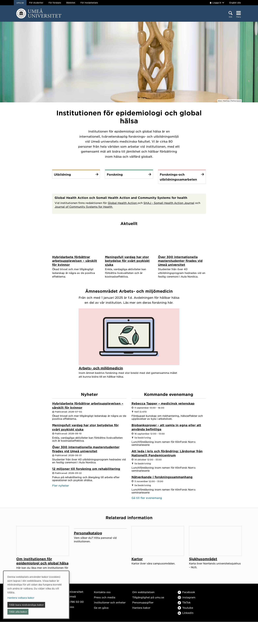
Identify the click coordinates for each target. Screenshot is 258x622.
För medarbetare (89, 2)
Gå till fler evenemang (146, 497)
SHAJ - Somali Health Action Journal (168, 202)
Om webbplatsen (143, 592)
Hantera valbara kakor (20, 597)
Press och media (104, 597)
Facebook (186, 592)
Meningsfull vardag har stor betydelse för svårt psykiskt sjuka (85, 427)
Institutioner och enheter (110, 602)
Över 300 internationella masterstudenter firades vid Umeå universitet (85, 449)
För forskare (55, 2)
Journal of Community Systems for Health (84, 206)
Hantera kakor (141, 607)
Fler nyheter (60, 485)
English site (235, 2)
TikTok (184, 602)
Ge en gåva (101, 607)
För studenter (36, 2)
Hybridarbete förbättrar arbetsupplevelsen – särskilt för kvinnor (87, 406)
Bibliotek (70, 2)
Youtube (185, 607)
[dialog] (36, 595)
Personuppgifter (142, 602)
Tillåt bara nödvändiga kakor (26, 604)
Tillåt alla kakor (18, 611)
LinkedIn (186, 612)
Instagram (186, 597)
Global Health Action (123, 202)
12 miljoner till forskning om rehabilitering (86, 469)
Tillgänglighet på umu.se (148, 597)
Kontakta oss (102, 592)
